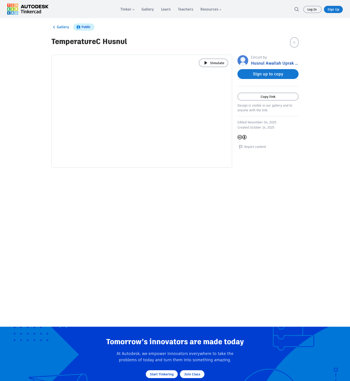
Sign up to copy (268, 74)
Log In (312, 9)
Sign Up (333, 9)
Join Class (192, 374)
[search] (296, 9)
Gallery (60, 27)
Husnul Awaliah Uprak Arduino (280, 63)
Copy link (268, 96)
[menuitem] (127, 9)
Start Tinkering (162, 374)
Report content (251, 146)
